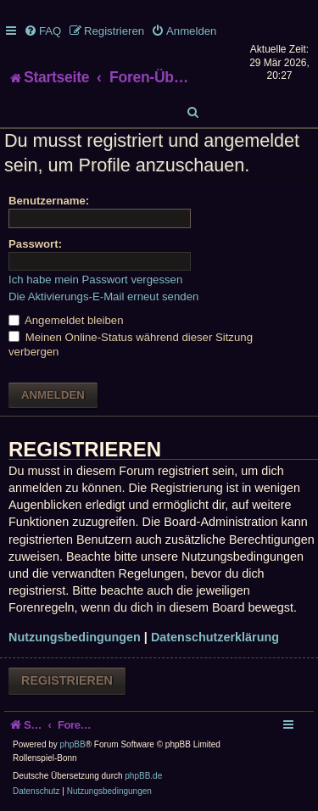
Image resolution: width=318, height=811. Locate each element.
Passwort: (35, 244)
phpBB (73, 744)
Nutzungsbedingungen (74, 637)
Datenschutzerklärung (215, 637)
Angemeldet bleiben (66, 320)
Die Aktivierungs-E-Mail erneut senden (103, 296)
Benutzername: (48, 200)
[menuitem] (42, 31)
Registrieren (67, 680)
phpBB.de (143, 775)
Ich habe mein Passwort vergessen (95, 279)
